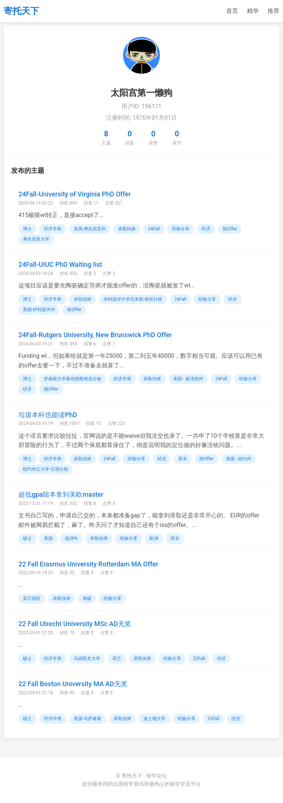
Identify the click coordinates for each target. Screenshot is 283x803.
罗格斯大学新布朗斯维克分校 (72, 378)
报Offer (230, 228)
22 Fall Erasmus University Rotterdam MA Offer (88, 564)
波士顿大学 (154, 718)
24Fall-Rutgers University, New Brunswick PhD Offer (95, 335)
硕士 (27, 538)
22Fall (199, 658)
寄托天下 (21, 11)
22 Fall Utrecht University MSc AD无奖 (74, 624)
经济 (206, 228)
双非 (182, 458)
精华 (253, 10)
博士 (27, 228)
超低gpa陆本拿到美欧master (61, 494)
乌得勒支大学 (87, 658)
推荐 (273, 10)
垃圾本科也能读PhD (47, 415)
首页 (232, 10)
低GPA (71, 538)
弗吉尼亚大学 (36, 239)
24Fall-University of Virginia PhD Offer (74, 194)
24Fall (154, 228)
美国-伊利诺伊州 (39, 309)
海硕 (87, 598)
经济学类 (53, 228)
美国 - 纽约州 (238, 458)
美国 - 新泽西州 (188, 378)
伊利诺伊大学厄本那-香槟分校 (133, 299)
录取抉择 (127, 228)
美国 (48, 538)
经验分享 (180, 228)
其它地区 (32, 598)
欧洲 (154, 538)
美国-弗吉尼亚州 (90, 228)
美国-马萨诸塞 (87, 718)
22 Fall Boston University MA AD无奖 (72, 684)
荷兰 (116, 658)
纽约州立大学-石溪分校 (45, 469)
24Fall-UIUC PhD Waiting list (60, 264)
